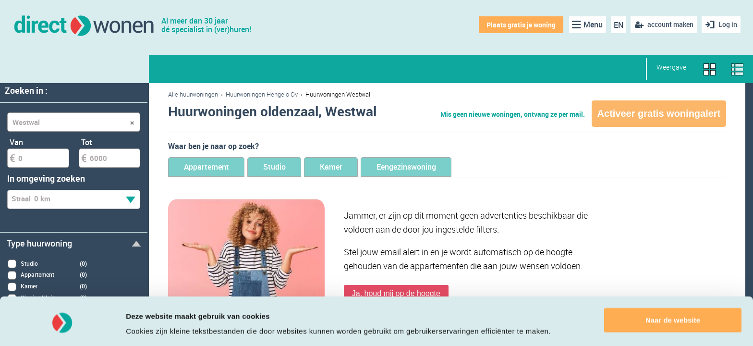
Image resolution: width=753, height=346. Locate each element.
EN (617, 25)
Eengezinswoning (428, 167)
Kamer (345, 167)
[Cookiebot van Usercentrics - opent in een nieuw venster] (62, 327)
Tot (86, 142)
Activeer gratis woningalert (659, 113)
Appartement (209, 167)
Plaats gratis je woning (520, 24)
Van (16, 142)
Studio (283, 167)
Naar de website (672, 289)
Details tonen (148, 327)
